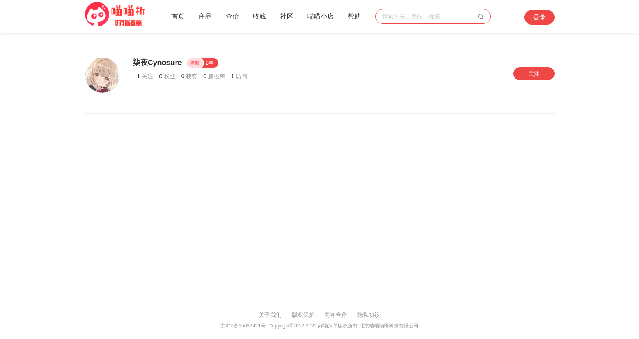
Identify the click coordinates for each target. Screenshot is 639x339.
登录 (539, 17)
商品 (205, 16)
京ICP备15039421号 (242, 326)
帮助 (354, 16)
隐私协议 (368, 314)
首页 (178, 16)
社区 (286, 16)
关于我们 (270, 314)
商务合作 (335, 314)
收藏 (259, 16)
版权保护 (303, 314)
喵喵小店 (320, 16)
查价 (232, 16)
